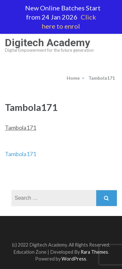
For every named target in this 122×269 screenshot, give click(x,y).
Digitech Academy (47, 42)
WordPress (73, 259)
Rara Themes (94, 252)
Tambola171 (20, 127)
